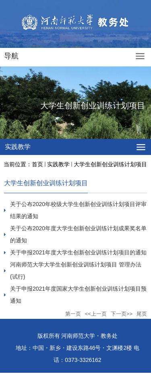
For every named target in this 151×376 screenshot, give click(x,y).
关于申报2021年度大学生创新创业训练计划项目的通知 (78, 252)
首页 (37, 164)
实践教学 (58, 164)
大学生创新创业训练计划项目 (110, 164)
